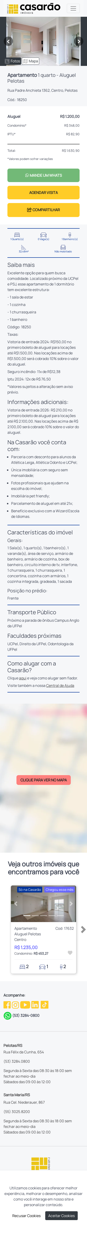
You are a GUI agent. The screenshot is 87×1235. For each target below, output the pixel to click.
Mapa (30, 61)
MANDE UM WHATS (43, 175)
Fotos (12, 61)
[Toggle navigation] (73, 8)
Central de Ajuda (60, 685)
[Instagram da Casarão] (15, 1004)
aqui (22, 678)
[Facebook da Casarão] (7, 1004)
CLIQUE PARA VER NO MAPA (43, 780)
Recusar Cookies (26, 1215)
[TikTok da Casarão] (44, 1004)
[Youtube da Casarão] (25, 1004)
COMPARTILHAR (43, 209)
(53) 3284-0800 (25, 1015)
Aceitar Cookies (61, 1215)
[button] (16, 904)
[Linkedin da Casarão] (35, 1004)
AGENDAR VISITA (43, 192)
